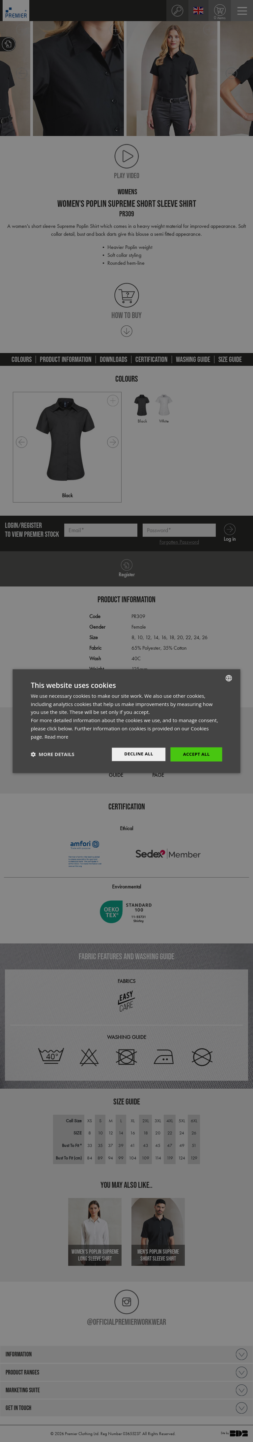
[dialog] (126, 721)
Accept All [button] (196, 754)
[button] (52, 754)
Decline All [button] (136, 754)
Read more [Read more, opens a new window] (57, 736)
